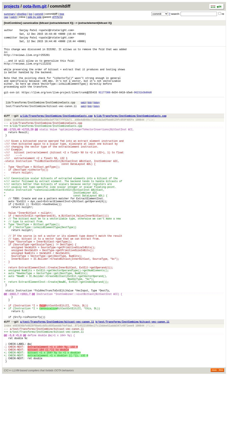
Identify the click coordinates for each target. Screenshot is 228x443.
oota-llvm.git (35, 6)
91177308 (104, 104)
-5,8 (11, 396)
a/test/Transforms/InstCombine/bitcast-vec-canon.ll (57, 380)
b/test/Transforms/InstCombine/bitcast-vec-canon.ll (132, 380)
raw (6, 16)
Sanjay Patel (28, 30)
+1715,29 (27, 147)
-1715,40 (14, 147)
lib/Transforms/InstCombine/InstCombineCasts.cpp (40, 116)
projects (11, 6)
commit (38, 13)
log (30, 13)
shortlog (21, 13)
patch (13, 16)
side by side (34, 16)
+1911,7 (25, 347)
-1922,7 (13, 347)
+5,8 (19, 396)
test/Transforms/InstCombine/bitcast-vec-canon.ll (41, 120)
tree (62, 13)
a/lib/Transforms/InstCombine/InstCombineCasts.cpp (56, 131)
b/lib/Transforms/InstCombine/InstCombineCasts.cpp (130, 131)
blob (90, 115)
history (96, 115)
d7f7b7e (57, 16)
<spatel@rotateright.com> (56, 30)
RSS (221, 437)
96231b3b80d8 (143, 104)
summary (9, 13)
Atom (214, 437)
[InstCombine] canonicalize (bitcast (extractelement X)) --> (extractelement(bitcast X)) (58, 22)
